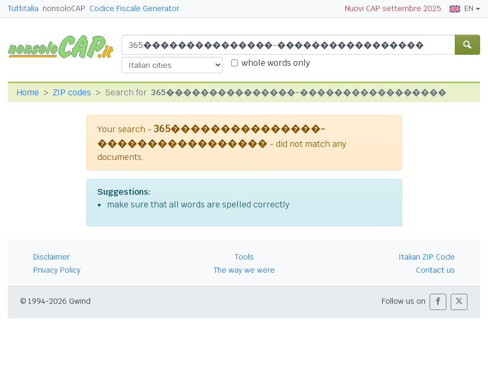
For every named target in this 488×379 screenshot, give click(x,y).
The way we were (244, 270)
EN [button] (461, 8)
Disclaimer (51, 257)
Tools (244, 257)
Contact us (435, 270)
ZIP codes (72, 92)
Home (27, 92)
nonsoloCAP (64, 8)
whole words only (276, 62)
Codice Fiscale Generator (134, 8)
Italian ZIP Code (427, 257)
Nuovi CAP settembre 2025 (393, 8)
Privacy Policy (57, 270)
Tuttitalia (23, 8)
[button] (438, 302)
